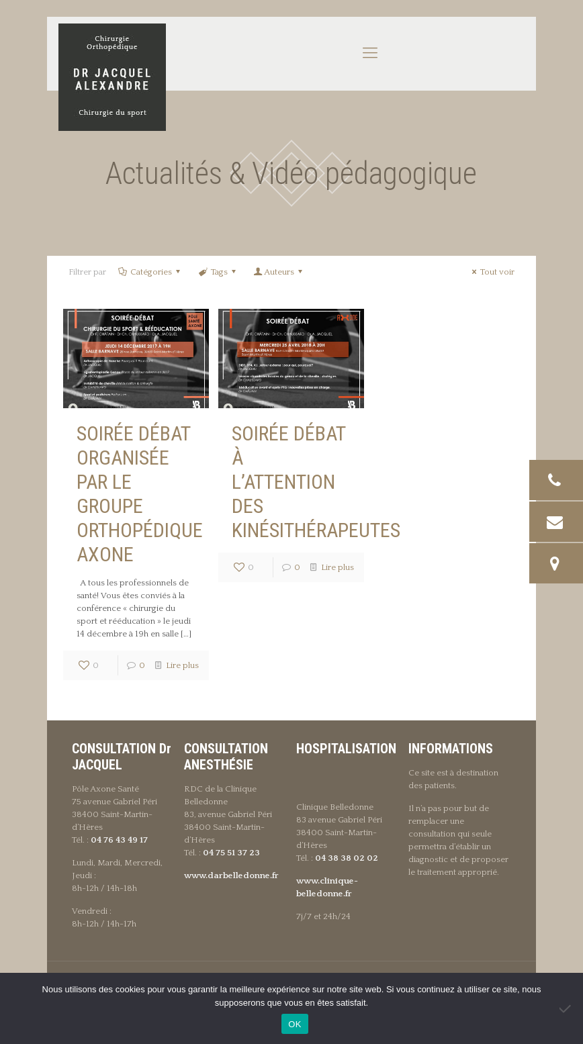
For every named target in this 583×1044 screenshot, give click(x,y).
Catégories (150, 272)
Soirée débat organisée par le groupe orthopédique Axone (140, 494)
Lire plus (182, 665)
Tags (217, 272)
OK (294, 1024)
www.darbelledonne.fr (231, 875)
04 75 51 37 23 (231, 852)
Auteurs (279, 272)
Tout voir (491, 272)
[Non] (566, 1008)
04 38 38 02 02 (346, 858)
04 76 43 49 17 (119, 840)
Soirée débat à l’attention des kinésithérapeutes (316, 482)
